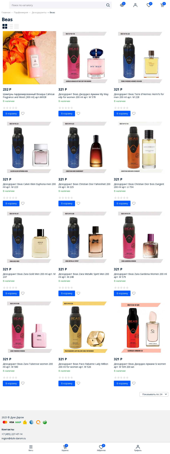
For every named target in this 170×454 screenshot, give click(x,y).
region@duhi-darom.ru (14, 438)
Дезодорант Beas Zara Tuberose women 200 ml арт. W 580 (28, 365)
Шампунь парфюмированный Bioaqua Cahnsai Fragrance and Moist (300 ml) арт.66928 (28, 96)
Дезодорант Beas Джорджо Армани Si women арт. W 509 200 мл (140, 365)
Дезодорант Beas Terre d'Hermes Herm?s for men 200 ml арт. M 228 (139, 96)
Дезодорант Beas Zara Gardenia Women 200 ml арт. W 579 (140, 275)
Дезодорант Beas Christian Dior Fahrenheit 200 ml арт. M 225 (84, 185)
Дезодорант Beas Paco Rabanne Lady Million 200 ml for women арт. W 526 (83, 365)
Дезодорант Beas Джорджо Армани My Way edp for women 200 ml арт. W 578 (83, 96)
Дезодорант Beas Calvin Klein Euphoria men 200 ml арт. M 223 (29, 185)
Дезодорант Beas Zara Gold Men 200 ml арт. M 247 (29, 275)
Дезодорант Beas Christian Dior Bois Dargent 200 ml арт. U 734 (139, 185)
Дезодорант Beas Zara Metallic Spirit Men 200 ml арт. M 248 (83, 275)
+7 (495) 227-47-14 (12, 434)
